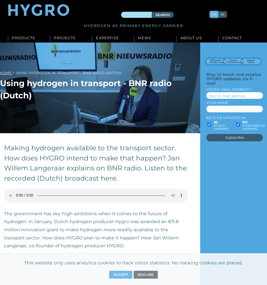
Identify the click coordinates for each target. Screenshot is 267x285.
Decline (146, 275)
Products (23, 38)
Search (163, 15)
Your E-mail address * (228, 89)
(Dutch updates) (221, 125)
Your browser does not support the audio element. (96, 195)
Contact (232, 38)
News (144, 38)
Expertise (107, 38)
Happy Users (251, 61)
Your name (217, 103)
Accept (120, 275)
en (214, 14)
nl (223, 14)
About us (191, 38)
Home (6, 73)
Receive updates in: (226, 118)
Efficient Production (217, 61)
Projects (64, 38)
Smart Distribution (235, 61)
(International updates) (254, 125)
